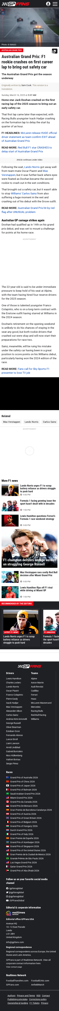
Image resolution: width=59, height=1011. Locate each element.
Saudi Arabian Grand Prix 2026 (23, 793)
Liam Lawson (12, 743)
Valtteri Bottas (13, 759)
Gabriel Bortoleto (14, 751)
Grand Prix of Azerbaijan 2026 (22, 842)
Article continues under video (29, 160)
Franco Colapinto (14, 695)
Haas (33, 699)
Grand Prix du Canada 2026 (21, 802)
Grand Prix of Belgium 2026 (21, 822)
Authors (11, 995)
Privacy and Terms (26, 995)
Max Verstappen (11, 422)
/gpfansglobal (14, 888)
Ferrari (34, 695)
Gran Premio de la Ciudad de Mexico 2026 (28, 854)
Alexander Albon (14, 711)
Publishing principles (18, 999)
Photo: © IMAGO (9, 44)
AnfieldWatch (37, 984)
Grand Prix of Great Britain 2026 (24, 818)
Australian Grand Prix (12, 50)
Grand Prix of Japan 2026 (20, 785)
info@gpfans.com (15, 942)
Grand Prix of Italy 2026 (19, 834)
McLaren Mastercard (41, 703)
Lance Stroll (12, 739)
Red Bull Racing (38, 715)
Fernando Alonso (14, 735)
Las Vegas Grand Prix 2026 (21, 862)
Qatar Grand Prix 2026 (19, 866)
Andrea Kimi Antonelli (16, 719)
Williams (16, 193)
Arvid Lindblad (13, 747)
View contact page (14, 967)
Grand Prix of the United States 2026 (26, 850)
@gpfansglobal (15, 892)
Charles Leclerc (13, 682)
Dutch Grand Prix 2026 (19, 830)
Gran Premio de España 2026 (22, 838)
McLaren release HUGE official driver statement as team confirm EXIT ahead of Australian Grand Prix (29, 136)
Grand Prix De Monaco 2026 (22, 806)
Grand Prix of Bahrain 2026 (21, 789)
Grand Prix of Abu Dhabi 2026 (22, 870)
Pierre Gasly (12, 699)
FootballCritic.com (40, 980)
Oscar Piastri (12, 690)
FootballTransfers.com (17, 980)
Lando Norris (32, 167)
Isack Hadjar (12, 703)
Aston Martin (37, 682)
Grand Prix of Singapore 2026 (22, 846)
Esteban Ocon (13, 731)
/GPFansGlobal (15, 900)
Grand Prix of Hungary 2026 (22, 826)
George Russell (13, 723)
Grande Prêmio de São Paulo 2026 (25, 858)
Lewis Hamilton (13, 678)
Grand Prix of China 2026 (20, 781)
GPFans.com (12, 984)
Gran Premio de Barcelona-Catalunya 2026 (29, 810)
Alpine (34, 678)
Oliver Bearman (13, 727)
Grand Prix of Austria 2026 (21, 814)
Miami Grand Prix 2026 (19, 798)
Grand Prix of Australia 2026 (22, 777)
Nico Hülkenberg (14, 755)
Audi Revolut (37, 686)
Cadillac (35, 690)
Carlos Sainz (29, 193)
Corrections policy (38, 999)
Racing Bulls (37, 711)
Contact (46, 995)
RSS (38, 995)
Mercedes (35, 707)
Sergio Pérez (12, 763)
